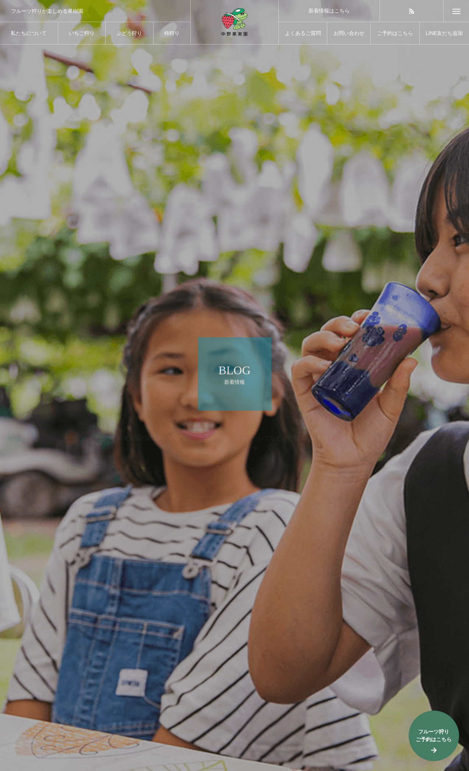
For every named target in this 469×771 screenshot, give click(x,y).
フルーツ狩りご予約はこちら (434, 735)
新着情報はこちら (329, 11)
